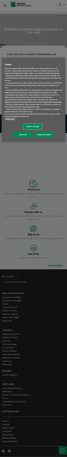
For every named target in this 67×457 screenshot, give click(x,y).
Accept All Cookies (44, 135)
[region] (33, 100)
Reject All (23, 135)
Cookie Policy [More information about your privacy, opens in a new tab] (10, 119)
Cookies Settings (32, 126)
